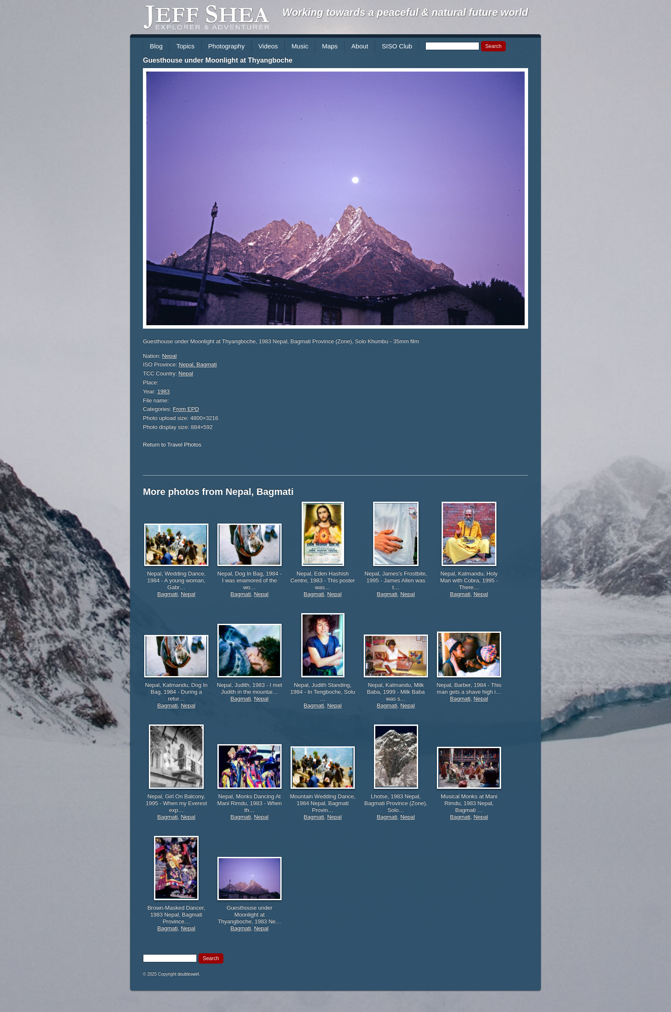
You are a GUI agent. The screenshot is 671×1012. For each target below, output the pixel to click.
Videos (268, 46)
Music (299, 46)
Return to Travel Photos (172, 444)
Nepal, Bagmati (198, 364)
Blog (156, 46)
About (359, 46)
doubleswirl (188, 974)
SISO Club (397, 46)
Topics (185, 46)
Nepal (169, 356)
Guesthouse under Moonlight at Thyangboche (217, 60)
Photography (226, 46)
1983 (163, 391)
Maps (330, 46)
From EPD (186, 409)
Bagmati (167, 594)
